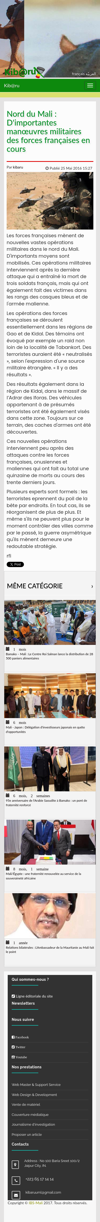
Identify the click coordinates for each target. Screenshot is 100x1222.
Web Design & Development (34, 1095)
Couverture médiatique (30, 1115)
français (79, 73)
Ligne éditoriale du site (32, 996)
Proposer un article (27, 1135)
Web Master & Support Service (36, 1085)
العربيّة (91, 73)
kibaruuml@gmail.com (43, 1192)
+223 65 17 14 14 (40, 1179)
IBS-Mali (36, 1203)
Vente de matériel (26, 1105)
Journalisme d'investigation (33, 1124)
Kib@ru (11, 85)
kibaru (17, 167)
